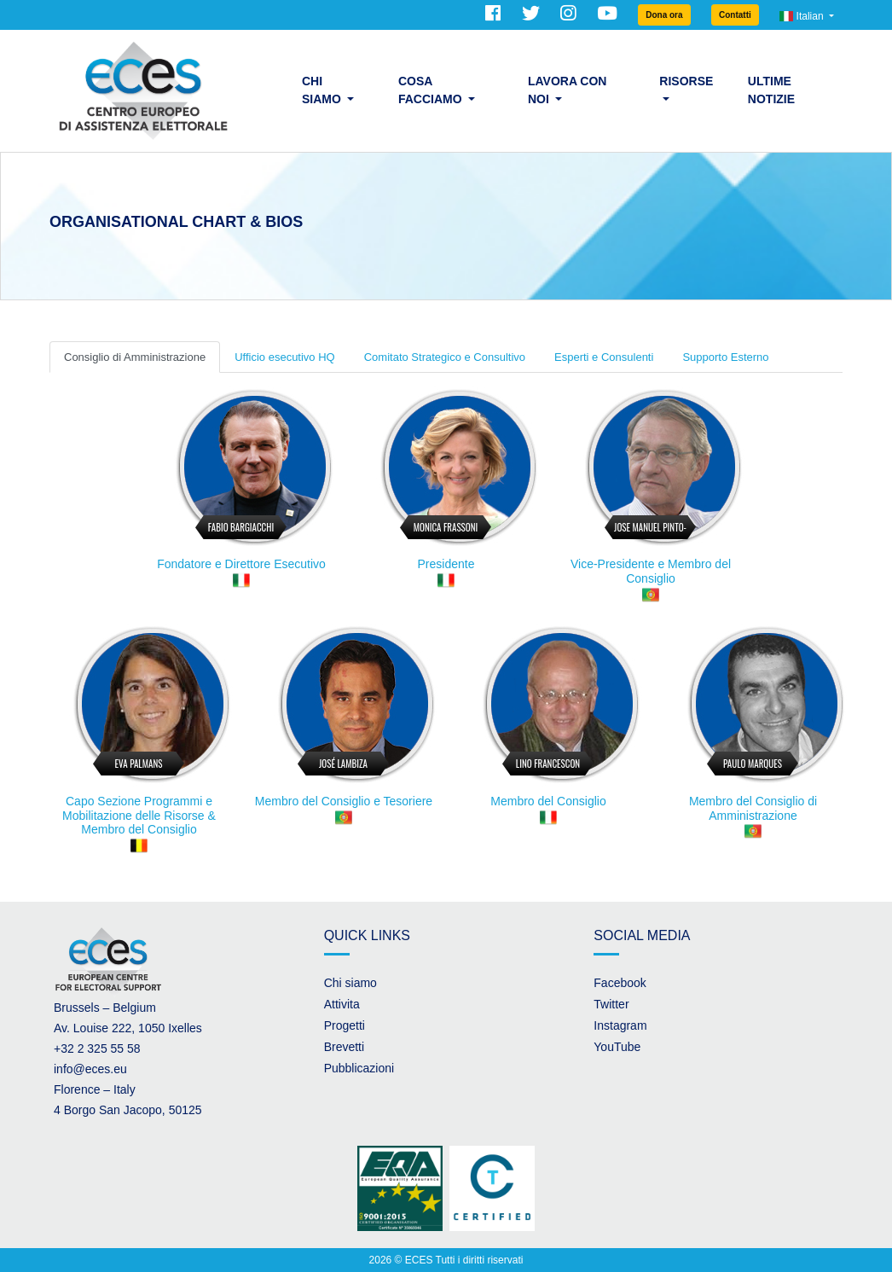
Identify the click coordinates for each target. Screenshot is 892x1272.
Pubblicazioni (359, 1068)
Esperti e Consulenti (603, 357)
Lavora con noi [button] (567, 90)
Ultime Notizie (771, 90)
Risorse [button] (686, 81)
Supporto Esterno (725, 357)
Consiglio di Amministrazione (135, 357)
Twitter (611, 1004)
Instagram (620, 1025)
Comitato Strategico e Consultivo (444, 357)
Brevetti (344, 1047)
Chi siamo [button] (323, 90)
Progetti (344, 1025)
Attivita (342, 1004)
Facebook (620, 983)
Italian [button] (802, 16)
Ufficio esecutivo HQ (285, 357)
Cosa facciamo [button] (432, 90)
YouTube (617, 1047)
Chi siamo (350, 983)
